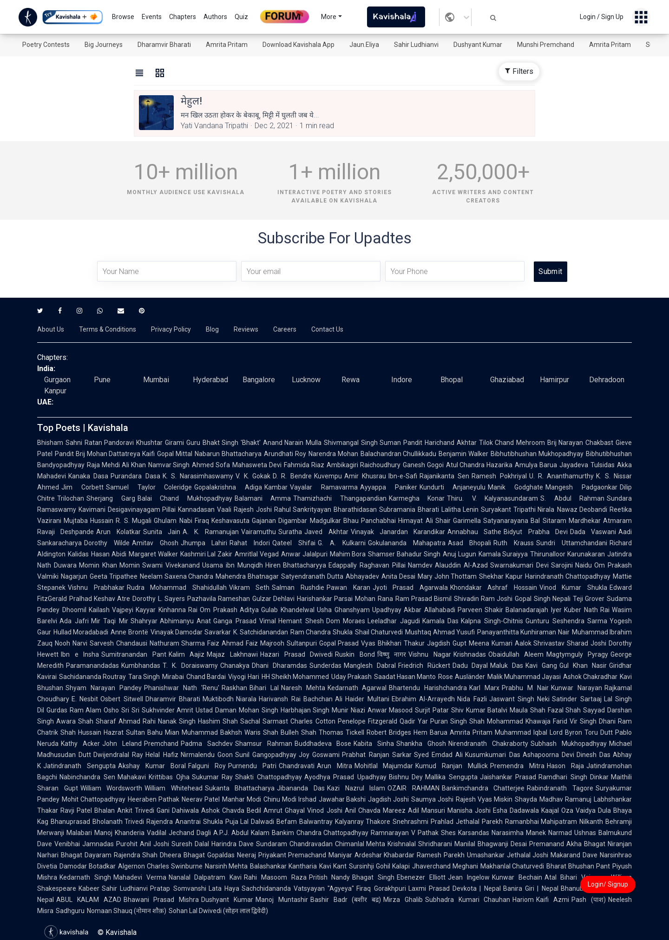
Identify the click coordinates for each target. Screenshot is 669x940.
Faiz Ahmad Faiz (232, 643)
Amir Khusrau (365, 476)
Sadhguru (70, 910)
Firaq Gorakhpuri (381, 888)
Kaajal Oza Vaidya (568, 810)
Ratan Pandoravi (109, 442)
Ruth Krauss (513, 543)
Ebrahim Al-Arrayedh (423, 699)
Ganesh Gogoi (423, 465)
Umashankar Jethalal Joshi (507, 855)
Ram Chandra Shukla (321, 632)
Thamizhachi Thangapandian (340, 498)
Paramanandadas (92, 665)
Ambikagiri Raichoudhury (363, 465)
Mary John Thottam (447, 576)
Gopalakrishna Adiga (228, 487)
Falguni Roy (207, 766)
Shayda (526, 799)
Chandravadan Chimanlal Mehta (337, 844)
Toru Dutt (598, 732)
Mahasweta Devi (257, 465)
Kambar (276, 487)
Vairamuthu (258, 531)
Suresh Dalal (190, 844)
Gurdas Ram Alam (73, 710)
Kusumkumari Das (492, 754)
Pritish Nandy (329, 877)
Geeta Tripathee (114, 576)
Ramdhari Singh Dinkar (573, 777)
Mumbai (156, 379)
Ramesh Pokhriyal (499, 476)
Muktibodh (218, 699)
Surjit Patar (432, 710)
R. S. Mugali (133, 520)
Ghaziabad (507, 379)
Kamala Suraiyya (503, 554)
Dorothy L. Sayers (158, 598)
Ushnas (585, 832)
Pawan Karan (348, 587)
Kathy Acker (80, 743)
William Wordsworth (111, 788)
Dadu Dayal (470, 665)
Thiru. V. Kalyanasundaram (492, 498)
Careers (284, 329)
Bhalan (104, 810)
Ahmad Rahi (137, 721)
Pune (102, 379)
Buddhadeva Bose (323, 743)
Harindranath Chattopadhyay (567, 576)
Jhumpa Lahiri (204, 543)
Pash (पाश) (588, 899)
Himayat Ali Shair (424, 520)
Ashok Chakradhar (590, 676)
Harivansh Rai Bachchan (296, 699)
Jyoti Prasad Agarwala (410, 587)
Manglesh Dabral (370, 665)
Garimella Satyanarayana (490, 520)
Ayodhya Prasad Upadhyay (345, 777)
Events (152, 16)
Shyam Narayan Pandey (104, 688)
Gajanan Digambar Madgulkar (296, 520)
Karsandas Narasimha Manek (502, 832)
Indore (401, 379)
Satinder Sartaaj (576, 699)
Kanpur (55, 390)
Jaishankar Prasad (508, 777)
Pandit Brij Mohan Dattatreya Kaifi (105, 453)
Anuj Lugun (459, 554)
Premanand (546, 844)
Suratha (290, 531)
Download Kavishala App (298, 44)
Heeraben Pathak (153, 799)
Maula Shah (527, 710)
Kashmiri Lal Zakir (206, 554)
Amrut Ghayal (284, 810)
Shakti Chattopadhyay (268, 777)
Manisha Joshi (469, 810)
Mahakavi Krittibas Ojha (154, 777)
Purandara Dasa (135, 476)
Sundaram (271, 844)
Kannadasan (196, 509)
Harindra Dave (232, 844)
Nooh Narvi (71, 643)
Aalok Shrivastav (540, 643)
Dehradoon (606, 379)
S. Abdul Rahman (572, 498)
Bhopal (451, 379)
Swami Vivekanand (171, 565)
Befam (286, 821)
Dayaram (98, 855)
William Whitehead (173, 788)
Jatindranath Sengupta (79, 766)
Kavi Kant (333, 866)
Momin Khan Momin (109, 565)
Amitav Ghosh (155, 543)
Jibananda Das (301, 788)
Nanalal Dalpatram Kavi (205, 877)
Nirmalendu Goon (207, 754)
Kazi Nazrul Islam (356, 788)
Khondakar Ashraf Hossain (493, 587)
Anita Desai (398, 576)
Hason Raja (565, 766)
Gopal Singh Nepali (542, 598)
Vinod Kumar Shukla (573, 587)
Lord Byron (566, 732)
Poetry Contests (46, 44)
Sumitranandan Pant (133, 654)
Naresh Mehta (303, 688)
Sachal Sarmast (264, 721)
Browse (123, 16)
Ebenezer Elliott (421, 877)
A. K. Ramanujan (211, 531)
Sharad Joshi (586, 643)
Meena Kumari (490, 643)
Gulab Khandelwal (288, 610)
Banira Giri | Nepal (530, 888)
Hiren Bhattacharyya (296, 565)
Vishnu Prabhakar (96, 587)
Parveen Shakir (481, 610)
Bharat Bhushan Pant (578, 866)
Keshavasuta (230, 520)
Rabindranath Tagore (560, 788)
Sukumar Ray (212, 777)
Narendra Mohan (333, 453)
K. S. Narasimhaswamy (198, 476)
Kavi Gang (541, 665)
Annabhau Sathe (474, 531)
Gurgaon (57, 379)
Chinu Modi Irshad (289, 799)
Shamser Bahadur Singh (404, 554)
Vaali (224, 509)
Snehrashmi (410, 821)
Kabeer (89, 888)
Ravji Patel (76, 810)
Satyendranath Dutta (312, 576)
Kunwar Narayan (576, 688)
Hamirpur (554, 379)
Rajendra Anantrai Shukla (184, 821)
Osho (111, 710)
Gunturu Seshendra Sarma (566, 621)
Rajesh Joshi (253, 509)
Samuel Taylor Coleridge (149, 487)
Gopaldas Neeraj (231, 855)
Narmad (560, 832)
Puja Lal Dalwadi (249, 821)
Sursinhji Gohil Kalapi (379, 866)
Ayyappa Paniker (388, 487)
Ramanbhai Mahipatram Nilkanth (554, 821)
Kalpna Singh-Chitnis (492, 621)
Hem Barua (430, 732)
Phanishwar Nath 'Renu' (181, 688)
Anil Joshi (154, 844)
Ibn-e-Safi (402, 476)
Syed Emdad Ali (438, 754)
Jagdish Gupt (446, 643)
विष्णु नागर (392, 654)
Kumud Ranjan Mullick (451, 766)
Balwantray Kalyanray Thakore (344, 821)
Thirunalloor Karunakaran (567, 554)
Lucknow (306, 379)
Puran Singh (448, 721)
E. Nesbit (85, 699)
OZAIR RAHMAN (413, 788)
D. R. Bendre (292, 476)
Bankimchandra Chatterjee (483, 788)
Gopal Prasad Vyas (347, 643)
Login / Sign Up (601, 16)
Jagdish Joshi (388, 799)
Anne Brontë (129, 632)
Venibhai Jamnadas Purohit (96, 844)
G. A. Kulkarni (342, 543)
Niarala (246, 699)
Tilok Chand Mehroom (512, 442)
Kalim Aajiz (187, 654)
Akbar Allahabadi (429, 610)
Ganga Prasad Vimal (244, 621)
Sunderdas (325, 665)
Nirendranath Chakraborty (488, 743)
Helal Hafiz (161, 754)
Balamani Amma (263, 498)
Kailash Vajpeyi (111, 610)
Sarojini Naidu (571, 565)
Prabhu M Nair (525, 688)
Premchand (161, 743)
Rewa (350, 379)
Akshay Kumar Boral (152, 766)
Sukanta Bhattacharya (240, 788)
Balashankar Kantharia (283, 866)
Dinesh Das (593, 754)
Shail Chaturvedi (379, 632)
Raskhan (234, 688)
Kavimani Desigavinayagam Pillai (127, 509)
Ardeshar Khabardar (384, 855)
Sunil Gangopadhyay (265, 754)
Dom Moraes (346, 621)
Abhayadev (362, 576)
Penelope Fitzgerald (367, 721)
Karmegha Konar (417, 498)
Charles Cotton (312, 721)
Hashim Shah (218, 721)
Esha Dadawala (516, 810)
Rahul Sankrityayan (303, 509)
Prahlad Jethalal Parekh (466, 821)
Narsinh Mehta (226, 866)
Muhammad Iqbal (521, 732)
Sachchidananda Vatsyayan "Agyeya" (298, 888)
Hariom (523, 899)
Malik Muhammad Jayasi (524, 676)
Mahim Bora (348, 554)
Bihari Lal (264, 688)
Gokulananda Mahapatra (407, 543)
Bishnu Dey (406, 777)
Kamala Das (440, 621)
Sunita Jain (161, 531)
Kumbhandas (140, 665)
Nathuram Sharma (177, 643)
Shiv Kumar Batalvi (479, 710)
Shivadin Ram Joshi (483, 598)
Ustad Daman (216, 710)
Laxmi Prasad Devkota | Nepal (454, 888)
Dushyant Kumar (477, 44)
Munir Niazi (348, 710)
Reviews (246, 329)
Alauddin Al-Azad (461, 565)
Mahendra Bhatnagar (247, 576)
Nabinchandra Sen (87, 777)
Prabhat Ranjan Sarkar (376, 754)
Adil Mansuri (426, 810)
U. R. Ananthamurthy (561, 476)
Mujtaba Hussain (88, 520)
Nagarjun (74, 576)
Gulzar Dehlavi (273, 598)
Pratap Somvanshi (178, 888)
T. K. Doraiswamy (190, 665)
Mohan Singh (258, 710)
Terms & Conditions (107, 329)
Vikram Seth (249, 587)
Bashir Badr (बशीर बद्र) (345, 899)
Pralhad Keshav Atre (99, 598)
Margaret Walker (153, 554)
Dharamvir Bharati (164, 44)
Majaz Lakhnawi (232, 654)
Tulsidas (602, 465)
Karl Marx (484, 688)
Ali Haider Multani (362, 699)
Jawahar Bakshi (342, 799)
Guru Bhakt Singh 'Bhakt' (223, 442)
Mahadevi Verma (139, 877)
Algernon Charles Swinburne (160, 866)
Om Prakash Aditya (229, 610)
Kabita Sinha (374, 743)
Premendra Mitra (517, 766)
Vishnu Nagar (429, 654)
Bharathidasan (355, 509)
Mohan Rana (374, 598)
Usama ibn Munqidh (232, 565)
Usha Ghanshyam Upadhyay (359, 610)
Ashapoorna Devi (548, 754)
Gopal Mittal (174, 453)
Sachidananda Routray (92, 676)
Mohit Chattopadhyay (93, 799)
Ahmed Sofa (211, 465)
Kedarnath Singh (85, 877)
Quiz (241, 16)
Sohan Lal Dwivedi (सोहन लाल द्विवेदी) (218, 910)
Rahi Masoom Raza (275, 877)
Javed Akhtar (326, 531)
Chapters (182, 16)
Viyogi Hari (243, 676)
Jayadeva (573, 465)
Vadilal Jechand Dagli (179, 832)
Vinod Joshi (324, 810)
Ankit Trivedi (135, 810)
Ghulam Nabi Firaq (181, 520)
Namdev (420, 565)
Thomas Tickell (341, 732)
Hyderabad (210, 379)
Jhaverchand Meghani (445, 866)
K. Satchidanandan (260, 632)
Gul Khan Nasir (583, 665)
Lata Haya (224, 888)
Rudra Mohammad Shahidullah (177, 587)
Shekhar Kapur (501, 576)
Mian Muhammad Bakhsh (203, 732)
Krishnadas (469, 654)
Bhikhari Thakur (401, 643)
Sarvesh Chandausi (118, 643)
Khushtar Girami (160, 442)
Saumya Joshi (432, 799)
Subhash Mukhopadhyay (569, 743)
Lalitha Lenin (460, 509)
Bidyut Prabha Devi (536, 531)
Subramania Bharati (409, 509)
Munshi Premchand (545, 44)
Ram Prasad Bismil (423, 598)
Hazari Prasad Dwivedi (296, 654)
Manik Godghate (515, 487)
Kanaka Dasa (88, 476)
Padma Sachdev (207, 743)
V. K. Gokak (253, 476)
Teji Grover (588, 598)
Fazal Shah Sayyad (576, 710)
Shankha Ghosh (421, 743)
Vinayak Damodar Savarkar (191, 632)
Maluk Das (506, 665)
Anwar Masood (390, 710)
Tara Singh (144, 676)
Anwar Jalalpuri (304, 554)
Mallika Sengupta (451, 777)
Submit (550, 271)
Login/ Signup (608, 884)
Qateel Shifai (293, 543)
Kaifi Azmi (552, 899)
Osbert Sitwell (121, 699)
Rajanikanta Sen (444, 476)
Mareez (394, 810)
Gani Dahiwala (178, 810)
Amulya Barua (536, 465)
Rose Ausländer (461, 676)
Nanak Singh (177, 721)
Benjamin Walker (463, 453)
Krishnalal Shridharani (419, 844)
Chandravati (297, 766)
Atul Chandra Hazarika (479, 465)
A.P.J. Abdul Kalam (241, 832)
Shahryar (144, 621)
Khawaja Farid (546, 721)
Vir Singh (583, 721)
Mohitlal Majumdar (383, 766)
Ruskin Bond (355, 654)
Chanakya (234, 665)
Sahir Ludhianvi (416, 44)
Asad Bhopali (470, 543)
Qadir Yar (414, 721)
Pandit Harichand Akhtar (439, 442)
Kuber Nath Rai (587, 610)
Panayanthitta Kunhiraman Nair (523, 632)
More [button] (328, 16)
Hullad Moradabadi (80, 632)
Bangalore (259, 379)
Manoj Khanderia (119, 832)
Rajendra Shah (136, 855)
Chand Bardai (206, 676)
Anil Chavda (362, 810)
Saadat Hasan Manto (405, 676)
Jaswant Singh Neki (519, 699)
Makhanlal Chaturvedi (512, 866)
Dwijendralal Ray (118, 754)
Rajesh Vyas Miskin (484, 799)
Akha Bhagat (585, 844)
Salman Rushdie (298, 587)
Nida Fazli (471, 699)
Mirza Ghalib (403, 899)
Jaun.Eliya (364, 44)
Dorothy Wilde (107, 543)
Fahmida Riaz (304, 465)
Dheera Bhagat (182, 855)
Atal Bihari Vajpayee (576, 877)
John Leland (122, 743)
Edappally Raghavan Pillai (367, 565)
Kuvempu (328, 476)
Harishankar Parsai (325, 598)
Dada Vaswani (593, 531)
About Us (50, 329)
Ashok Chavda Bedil (231, 810)
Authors (215, 16)
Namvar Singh (169, 465)
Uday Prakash (351, 676)
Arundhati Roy (285, 453)
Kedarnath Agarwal (357, 688)
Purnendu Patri (252, 766)
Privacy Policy (171, 329)
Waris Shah (261, 732)
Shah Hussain (80, 732)
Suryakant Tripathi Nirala (517, 509)
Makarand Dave (574, 855)
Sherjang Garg (110, 498)
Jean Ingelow (469, 877)
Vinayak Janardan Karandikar (398, 531)
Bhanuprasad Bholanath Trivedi (97, 821)
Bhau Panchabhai (369, 520)
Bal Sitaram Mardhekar (566, 520)
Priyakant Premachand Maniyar (305, 855)
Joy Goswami (319, 754)
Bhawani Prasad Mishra (161, 899)
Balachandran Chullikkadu (399, 453)
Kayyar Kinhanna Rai (166, 610)
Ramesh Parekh (441, 855)
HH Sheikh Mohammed (295, 676)
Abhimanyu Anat (185, 621)
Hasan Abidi (108, 554)
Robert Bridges (389, 732)
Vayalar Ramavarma (324, 487)
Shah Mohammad (496, 721)
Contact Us (327, 329)
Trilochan (70, 498)
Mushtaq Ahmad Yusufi (440, 632)
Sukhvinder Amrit (168, 710)
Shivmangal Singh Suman (362, 442)
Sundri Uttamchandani (571, 543)
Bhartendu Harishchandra (428, 688)
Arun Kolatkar (118, 531)
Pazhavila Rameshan (218, 598)
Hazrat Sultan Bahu (133, 732)
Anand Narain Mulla (292, 442)
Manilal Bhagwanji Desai (490, 844)
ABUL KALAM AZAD (88, 899)
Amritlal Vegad (257, 554)
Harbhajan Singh (305, 710)
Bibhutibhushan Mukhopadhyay (537, 453)
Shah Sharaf (97, 721)
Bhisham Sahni (59, 442)
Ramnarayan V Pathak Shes (413, 832)
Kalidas (78, 554)
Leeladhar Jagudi (393, 621)
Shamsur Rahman (263, 743)
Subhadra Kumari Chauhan (468, 899)
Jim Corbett (82, 487)
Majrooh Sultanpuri (288, 643)
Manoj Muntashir (282, 899)
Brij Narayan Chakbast (580, 442)
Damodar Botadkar (87, 866)
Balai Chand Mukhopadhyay (185, 498)
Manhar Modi (241, 799)
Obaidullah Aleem (516, 654)
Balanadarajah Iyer (533, 610)
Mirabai (173, 676)
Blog (212, 329)
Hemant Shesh (301, 621)
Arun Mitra (334, 766)
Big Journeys (104, 44)
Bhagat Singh (373, 877)
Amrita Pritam (227, 44)
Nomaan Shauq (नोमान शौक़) (126, 910)
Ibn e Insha (80, 654)
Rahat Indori (250, 543)
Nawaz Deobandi (582, 509)
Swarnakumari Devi (519, 565)
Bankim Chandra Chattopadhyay (320, 832)
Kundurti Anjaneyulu (453, 487)
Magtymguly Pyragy (577, 654)
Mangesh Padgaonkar (581, 487)
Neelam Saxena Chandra (177, 576)
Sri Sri (130, 710)
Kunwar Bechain (517, 877)
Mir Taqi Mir (109, 621)
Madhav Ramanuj (565, 799)
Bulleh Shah (298, 732)
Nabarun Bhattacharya (228, 453)
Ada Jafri (74, 621)
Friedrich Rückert (424, 665)
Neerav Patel (201, 799)
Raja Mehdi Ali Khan (116, 465)
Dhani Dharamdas (279, 665)
